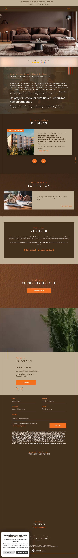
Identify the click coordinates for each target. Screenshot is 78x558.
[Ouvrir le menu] (68, 8)
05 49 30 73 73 (23, 367)
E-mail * (44, 407)
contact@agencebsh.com (27, 371)
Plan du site (29, 546)
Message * (15, 415)
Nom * (14, 399)
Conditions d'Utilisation (50, 443)
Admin (41, 546)
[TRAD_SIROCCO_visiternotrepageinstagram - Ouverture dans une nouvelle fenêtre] (22, 389)
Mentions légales (36, 546)
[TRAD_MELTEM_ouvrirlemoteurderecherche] (6, 8)
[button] (43, 161)
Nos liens (45, 546)
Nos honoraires (23, 546)
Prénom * (45, 399)
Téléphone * (15, 407)
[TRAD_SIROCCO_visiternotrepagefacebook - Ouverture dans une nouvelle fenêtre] (17, 389)
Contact (76, 160)
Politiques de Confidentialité (35, 443)
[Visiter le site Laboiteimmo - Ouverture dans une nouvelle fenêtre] (39, 553)
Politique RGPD (51, 546)
